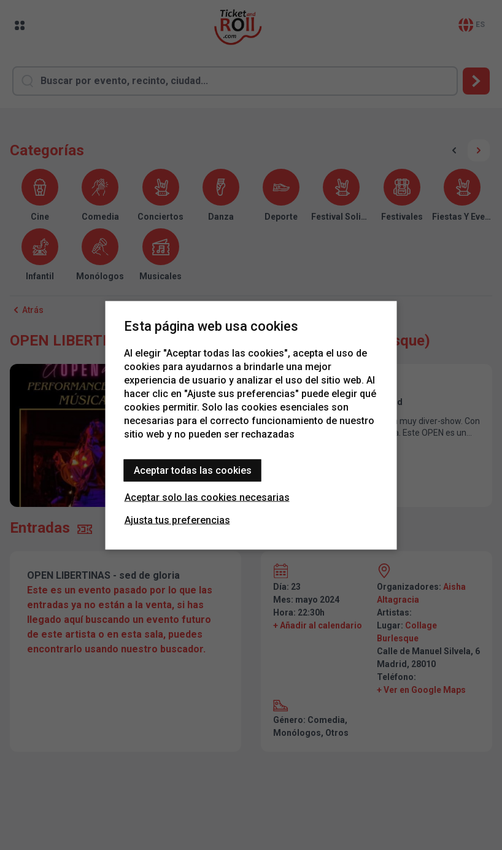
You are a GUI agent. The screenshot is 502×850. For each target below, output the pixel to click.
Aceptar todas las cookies (193, 470)
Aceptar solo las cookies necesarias (207, 497)
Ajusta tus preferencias (177, 519)
